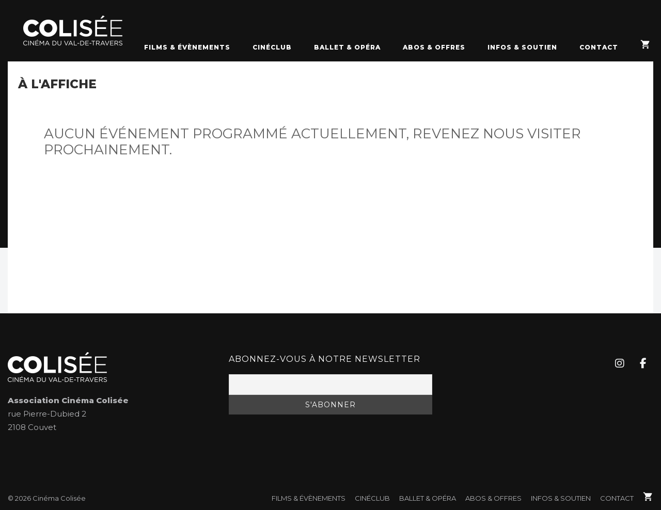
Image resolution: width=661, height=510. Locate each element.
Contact (598, 47)
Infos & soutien (522, 47)
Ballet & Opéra (347, 47)
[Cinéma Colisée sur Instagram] (619, 363)
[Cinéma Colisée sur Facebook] (643, 363)
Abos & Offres (434, 47)
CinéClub (272, 47)
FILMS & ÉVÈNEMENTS (187, 47)
